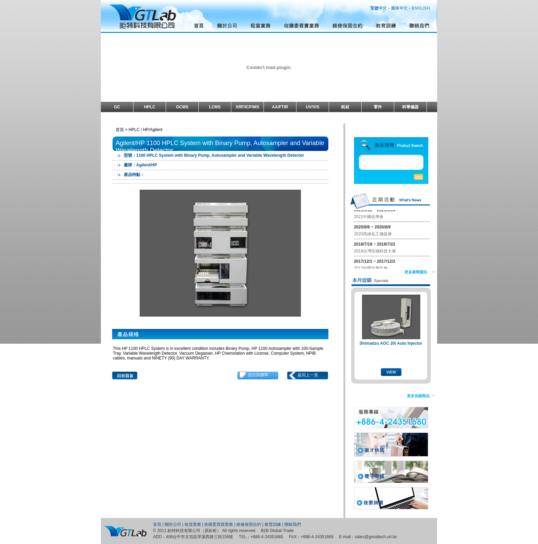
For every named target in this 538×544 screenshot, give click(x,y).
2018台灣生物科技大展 (375, 251)
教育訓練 (273, 524)
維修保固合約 (248, 524)
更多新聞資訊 (416, 272)
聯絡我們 (292, 524)
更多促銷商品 (418, 396)
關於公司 (173, 524)
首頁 (157, 524)
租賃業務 (193, 524)
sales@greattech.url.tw (376, 536)
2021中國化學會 (369, 217)
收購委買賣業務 (218, 524)
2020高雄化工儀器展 (373, 234)
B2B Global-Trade (277, 530)
